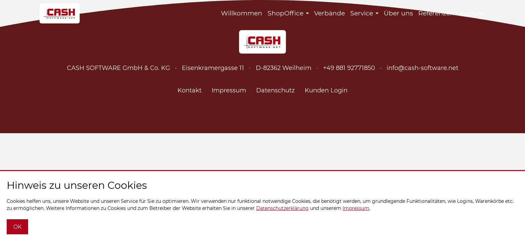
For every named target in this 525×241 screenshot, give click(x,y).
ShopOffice (285, 13)
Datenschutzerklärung (282, 208)
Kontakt (472, 13)
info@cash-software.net (422, 68)
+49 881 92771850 (349, 68)
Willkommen (241, 13)
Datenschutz (275, 90)
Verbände (329, 13)
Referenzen (436, 13)
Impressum (229, 90)
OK (17, 227)
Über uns (398, 13)
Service (361, 13)
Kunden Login (326, 90)
